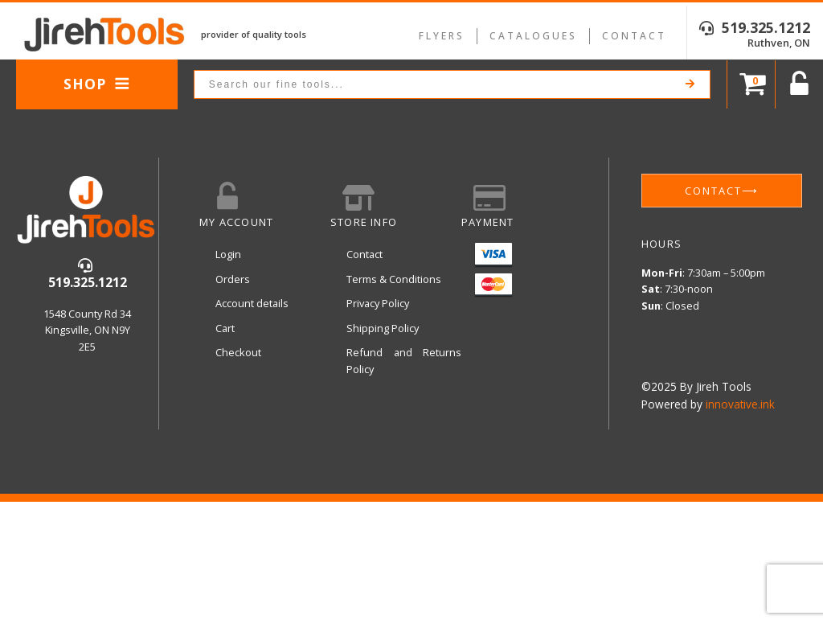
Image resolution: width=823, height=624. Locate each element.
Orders (232, 279)
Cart (225, 328)
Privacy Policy (377, 303)
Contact (634, 36)
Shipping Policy (382, 328)
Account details (252, 303)
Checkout (238, 352)
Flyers (442, 36)
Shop (96, 83)
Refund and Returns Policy (403, 360)
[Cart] (751, 84)
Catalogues (533, 36)
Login (228, 254)
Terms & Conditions (393, 279)
